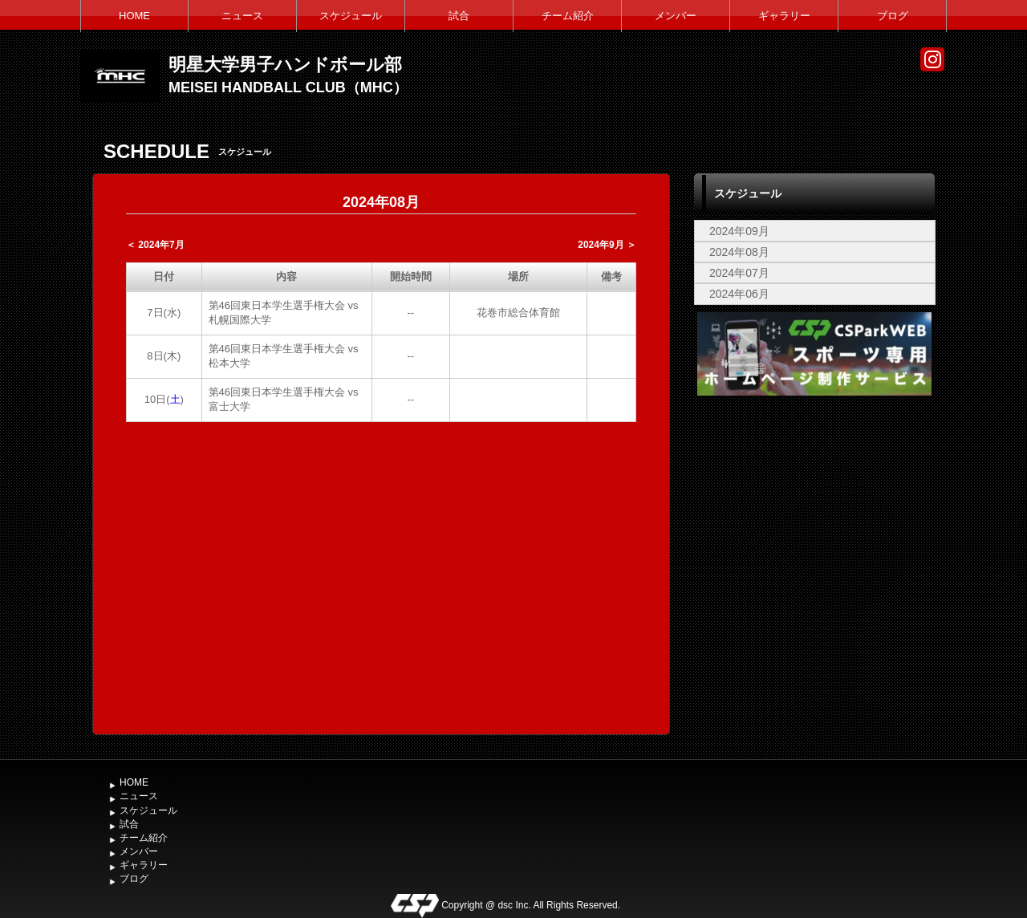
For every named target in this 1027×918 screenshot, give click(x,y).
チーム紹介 (568, 16)
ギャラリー (784, 16)
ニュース (242, 16)
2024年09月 (739, 231)
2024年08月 (739, 252)
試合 (459, 16)
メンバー (675, 16)
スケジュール (350, 16)
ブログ (892, 16)
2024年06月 (739, 293)
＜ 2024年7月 (155, 244)
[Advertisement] (814, 520)
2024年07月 (739, 272)
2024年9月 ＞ (607, 244)
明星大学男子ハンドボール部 (285, 65)
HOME (134, 16)
